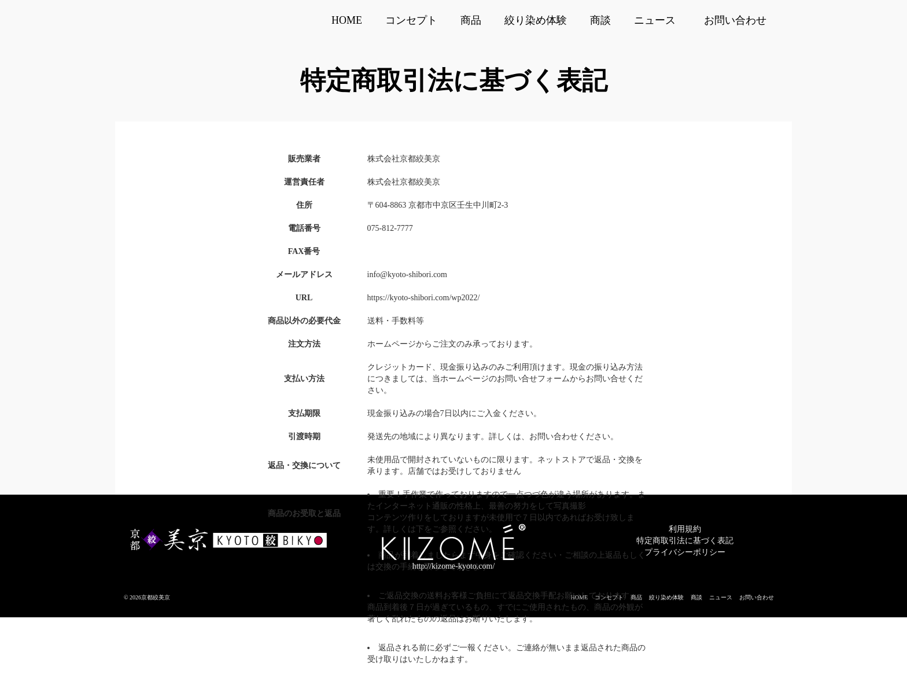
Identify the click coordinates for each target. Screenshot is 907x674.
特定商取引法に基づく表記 (684, 540)
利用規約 (685, 529)
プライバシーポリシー (684, 552)
